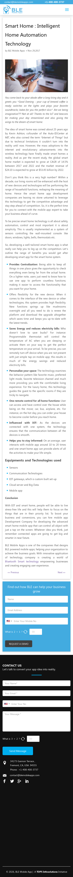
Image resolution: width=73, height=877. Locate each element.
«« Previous (13, 572)
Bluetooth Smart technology (22, 561)
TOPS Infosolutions (47, 871)
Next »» (61, 572)
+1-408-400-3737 (54, 2)
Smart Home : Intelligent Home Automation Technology (32, 34)
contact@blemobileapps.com (18, 2)
